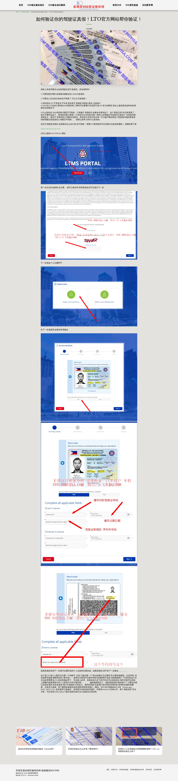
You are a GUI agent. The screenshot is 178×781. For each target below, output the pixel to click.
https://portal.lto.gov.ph (50, 128)
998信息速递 (25, 12)
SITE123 (23, 775)
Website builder (33, 775)
